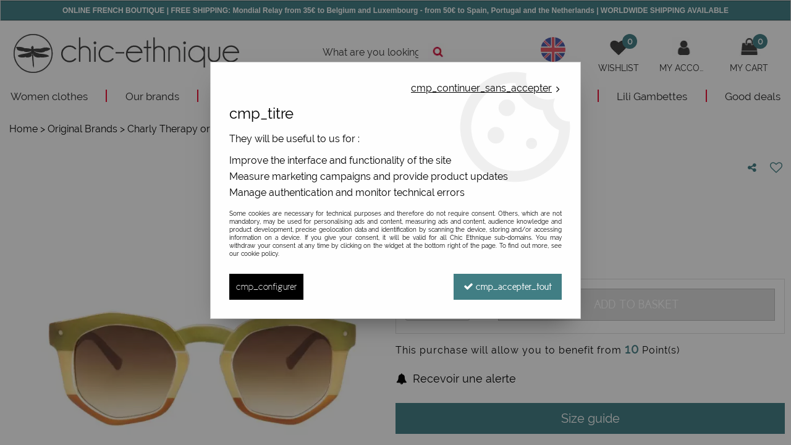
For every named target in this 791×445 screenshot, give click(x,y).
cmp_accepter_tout (507, 286)
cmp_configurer (266, 286)
